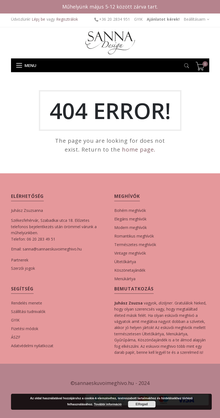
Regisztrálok (67, 19)
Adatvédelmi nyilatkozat (32, 345)
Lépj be (38, 19)
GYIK (138, 19)
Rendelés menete (26, 303)
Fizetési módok (24, 328)
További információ (108, 404)
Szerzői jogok (23, 268)
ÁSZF (15, 337)
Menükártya (124, 278)
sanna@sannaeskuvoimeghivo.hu (52, 249)
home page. (139, 149)
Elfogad (142, 404)
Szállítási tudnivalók (28, 311)
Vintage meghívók (130, 253)
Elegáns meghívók (130, 219)
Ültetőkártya (125, 261)
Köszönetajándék (129, 270)
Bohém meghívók (130, 210)
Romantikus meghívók (134, 236)
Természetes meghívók (135, 244)
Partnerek (19, 260)
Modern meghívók (130, 227)
